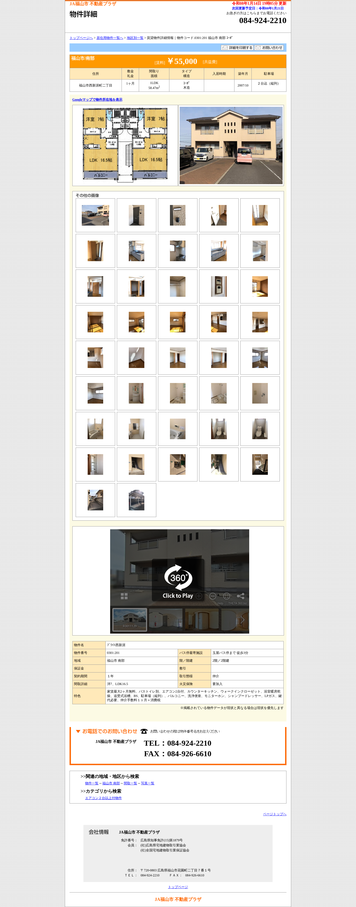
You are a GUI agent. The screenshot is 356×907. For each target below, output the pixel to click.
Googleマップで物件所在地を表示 (97, 100)
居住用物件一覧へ (110, 38)
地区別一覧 (135, 38)
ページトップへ (274, 814)
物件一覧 (91, 783)
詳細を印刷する (237, 47)
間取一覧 (130, 783)
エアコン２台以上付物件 (103, 798)
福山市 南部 (111, 783)
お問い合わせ (269, 47)
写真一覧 (147, 783)
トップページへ (81, 38)
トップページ (178, 887)
